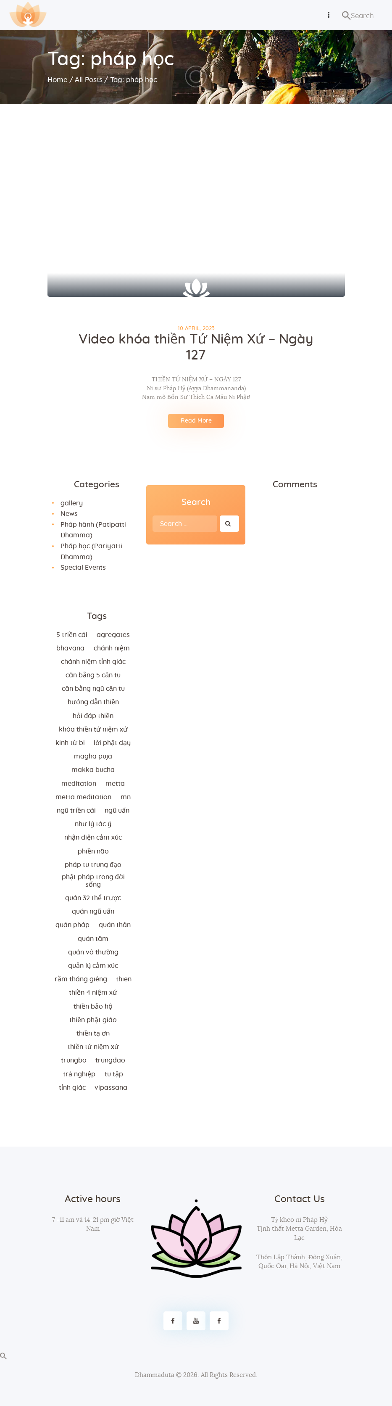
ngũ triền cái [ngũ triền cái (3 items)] (76, 810)
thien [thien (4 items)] (124, 979)
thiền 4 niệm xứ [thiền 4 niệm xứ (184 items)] (93, 992)
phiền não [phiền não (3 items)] (93, 851)
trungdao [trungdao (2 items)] (110, 1060)
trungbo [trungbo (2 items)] (74, 1060)
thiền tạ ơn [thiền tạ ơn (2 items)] (93, 1033)
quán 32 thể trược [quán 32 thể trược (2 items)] (93, 898)
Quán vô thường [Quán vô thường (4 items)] (93, 952)
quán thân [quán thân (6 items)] (115, 925)
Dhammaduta (154, 1375)
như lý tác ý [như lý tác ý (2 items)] (93, 824)
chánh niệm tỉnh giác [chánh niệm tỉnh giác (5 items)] (93, 661)
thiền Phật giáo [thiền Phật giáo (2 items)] (93, 1020)
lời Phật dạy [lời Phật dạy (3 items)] (112, 743)
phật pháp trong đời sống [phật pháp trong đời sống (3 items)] (93, 881)
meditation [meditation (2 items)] (78, 783)
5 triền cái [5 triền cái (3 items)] (71, 635)
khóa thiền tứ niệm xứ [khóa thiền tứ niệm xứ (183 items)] (93, 729)
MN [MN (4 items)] (126, 797)
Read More (196, 421)
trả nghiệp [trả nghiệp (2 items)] (79, 1074)
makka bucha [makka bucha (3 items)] (93, 769)
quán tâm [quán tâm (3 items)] (93, 939)
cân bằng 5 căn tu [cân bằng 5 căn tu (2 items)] (93, 675)
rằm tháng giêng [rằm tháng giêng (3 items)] (81, 979)
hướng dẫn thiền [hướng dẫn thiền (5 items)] (93, 702)
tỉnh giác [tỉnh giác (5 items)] (72, 1087)
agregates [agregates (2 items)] (113, 635)
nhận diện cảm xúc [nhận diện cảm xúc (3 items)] (93, 837)
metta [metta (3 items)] (115, 783)
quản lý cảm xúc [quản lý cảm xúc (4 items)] (93, 965)
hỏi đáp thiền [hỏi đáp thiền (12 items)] (93, 716)
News (69, 513)
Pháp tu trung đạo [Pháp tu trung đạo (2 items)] (93, 865)
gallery (72, 503)
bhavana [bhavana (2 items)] (70, 648)
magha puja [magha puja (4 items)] (93, 756)
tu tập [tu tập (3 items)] (114, 1074)
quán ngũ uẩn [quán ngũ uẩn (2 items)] (93, 911)
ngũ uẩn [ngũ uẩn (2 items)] (117, 810)
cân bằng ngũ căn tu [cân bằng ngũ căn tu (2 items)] (93, 688)
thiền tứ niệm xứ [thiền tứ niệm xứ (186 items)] (93, 1047)
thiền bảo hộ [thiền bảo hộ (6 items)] (93, 1006)
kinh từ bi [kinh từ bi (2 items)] (70, 743)
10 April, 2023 (196, 328)
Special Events (83, 567)
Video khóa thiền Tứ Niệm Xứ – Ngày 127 (196, 347)
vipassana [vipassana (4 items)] (111, 1087)
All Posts (89, 79)
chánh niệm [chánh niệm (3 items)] (112, 648)
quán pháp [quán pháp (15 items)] (72, 925)
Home (57, 79)
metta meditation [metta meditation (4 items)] (83, 797)
